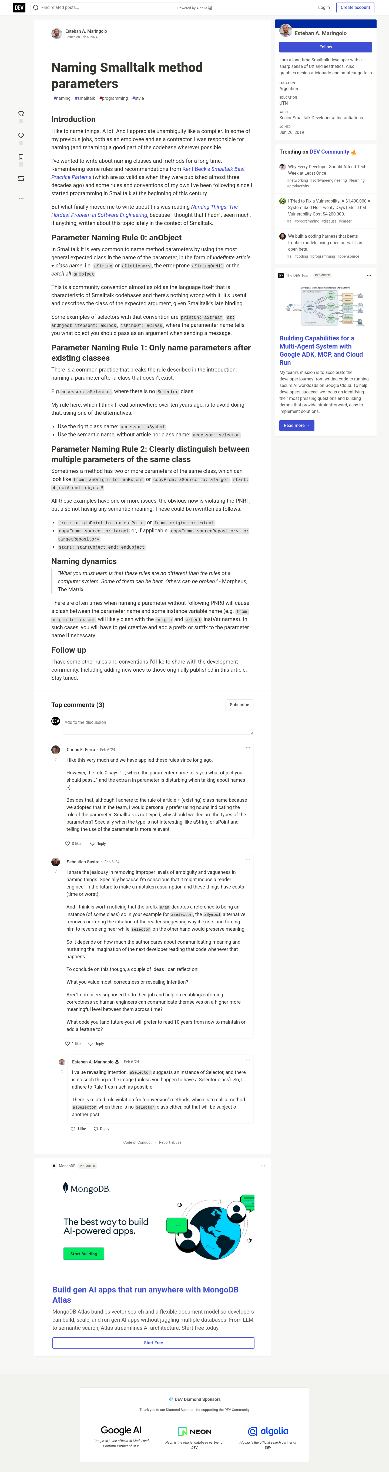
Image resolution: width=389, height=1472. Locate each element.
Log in (324, 7)
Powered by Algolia (194, 8)
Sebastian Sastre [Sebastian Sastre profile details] (83, 861)
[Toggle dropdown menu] (248, 747)
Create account (355, 7)
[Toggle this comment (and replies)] (56, 759)
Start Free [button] (153, 1342)
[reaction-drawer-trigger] (21, 116)
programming (113, 98)
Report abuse (170, 1142)
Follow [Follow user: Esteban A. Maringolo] (326, 46)
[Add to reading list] (21, 159)
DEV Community (329, 151)
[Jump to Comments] (21, 138)
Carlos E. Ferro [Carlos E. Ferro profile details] (81, 749)
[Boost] (21, 178)
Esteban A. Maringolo (86, 31)
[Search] (36, 8)
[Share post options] (21, 198)
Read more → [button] (297, 425)
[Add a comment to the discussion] (157, 725)
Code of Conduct (137, 1142)
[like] (74, 843)
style (138, 98)
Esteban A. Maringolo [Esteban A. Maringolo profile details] (92, 1062)
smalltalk (85, 98)
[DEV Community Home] (19, 7)
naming (62, 98)
